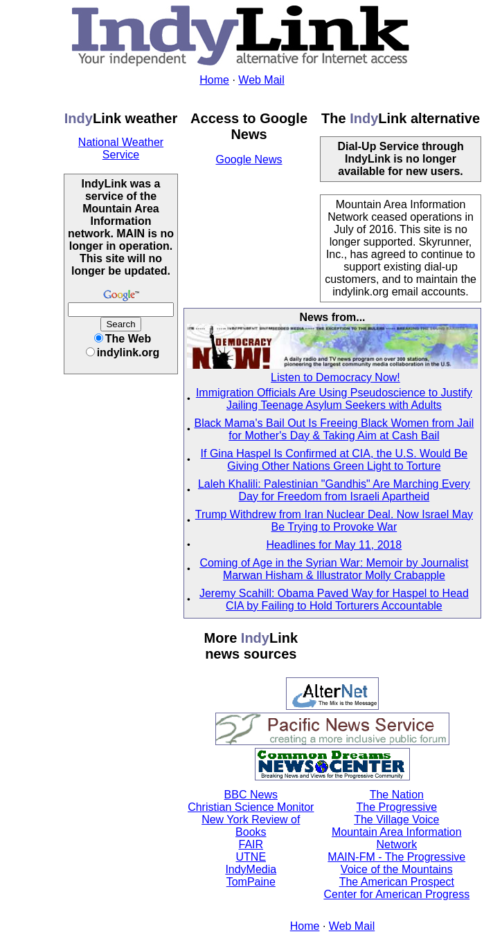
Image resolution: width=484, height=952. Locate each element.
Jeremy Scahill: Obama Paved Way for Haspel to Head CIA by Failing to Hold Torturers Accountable (334, 599)
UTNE (251, 857)
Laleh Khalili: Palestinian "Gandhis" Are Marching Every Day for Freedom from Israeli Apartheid (334, 490)
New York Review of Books (250, 826)
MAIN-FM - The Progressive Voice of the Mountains (396, 863)
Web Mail (261, 80)
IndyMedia (250, 869)
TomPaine (251, 882)
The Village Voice (396, 819)
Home (214, 80)
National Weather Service (120, 148)
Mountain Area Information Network (397, 838)
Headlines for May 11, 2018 (334, 545)
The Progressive (397, 807)
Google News (249, 159)
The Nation (397, 794)
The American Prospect (396, 882)
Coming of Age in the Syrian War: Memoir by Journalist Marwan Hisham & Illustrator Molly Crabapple (333, 569)
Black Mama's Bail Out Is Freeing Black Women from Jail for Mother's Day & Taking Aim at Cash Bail (334, 429)
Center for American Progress (396, 894)
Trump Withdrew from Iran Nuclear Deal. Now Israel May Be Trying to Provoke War (334, 521)
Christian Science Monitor (251, 807)
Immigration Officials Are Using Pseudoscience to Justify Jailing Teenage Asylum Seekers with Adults (334, 399)
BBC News (251, 794)
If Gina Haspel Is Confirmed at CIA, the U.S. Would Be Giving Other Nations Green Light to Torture (334, 460)
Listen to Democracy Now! (335, 377)
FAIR (251, 844)
